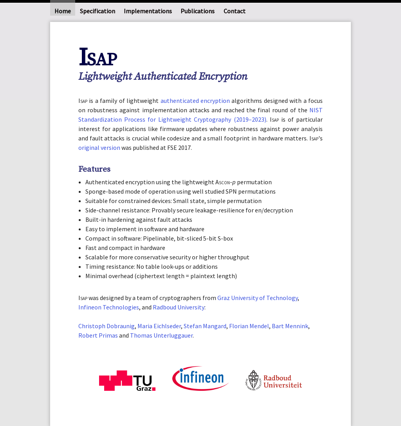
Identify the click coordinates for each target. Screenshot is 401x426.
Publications (198, 11)
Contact (235, 11)
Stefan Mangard (205, 326)
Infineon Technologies (108, 307)
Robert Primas (98, 335)
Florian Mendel (249, 326)
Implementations (148, 11)
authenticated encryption (195, 100)
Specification (97, 11)
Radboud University (178, 307)
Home (62, 11)
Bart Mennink (290, 326)
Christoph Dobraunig (106, 326)
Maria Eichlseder (159, 326)
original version (99, 147)
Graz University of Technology (257, 298)
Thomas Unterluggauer (161, 335)
